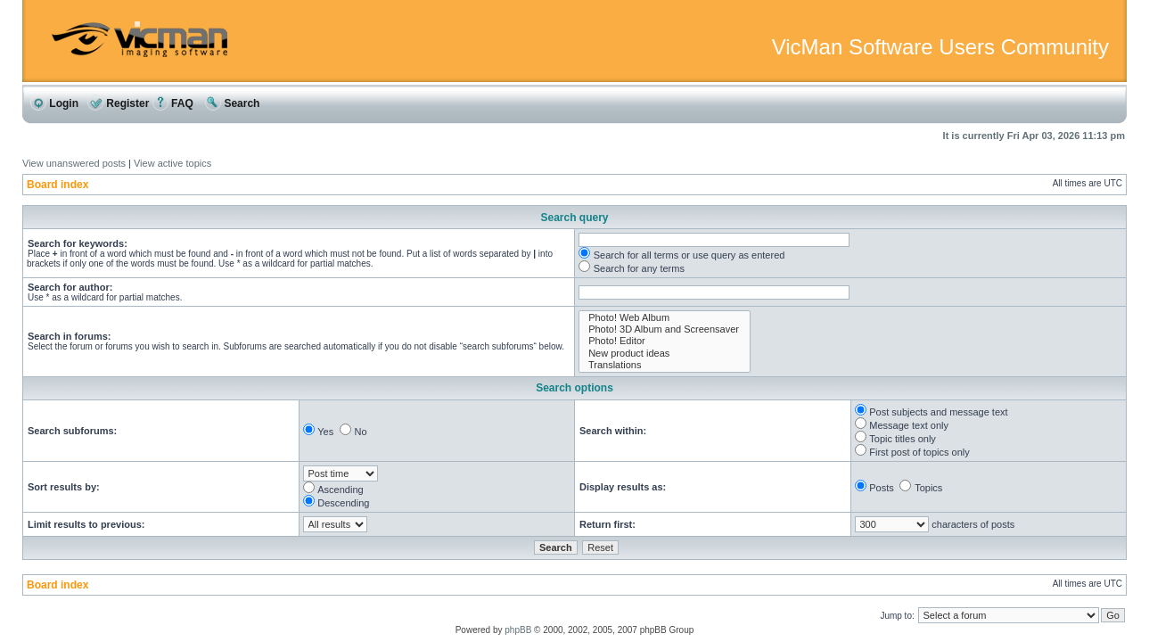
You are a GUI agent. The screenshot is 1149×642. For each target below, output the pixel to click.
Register (118, 103)
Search (232, 103)
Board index (57, 184)
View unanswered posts (74, 163)
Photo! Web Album (664, 318)
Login (54, 103)
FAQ (172, 103)
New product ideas (664, 353)
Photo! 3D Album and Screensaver (664, 329)
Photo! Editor (664, 341)
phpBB (518, 630)
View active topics (172, 163)
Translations (664, 365)
